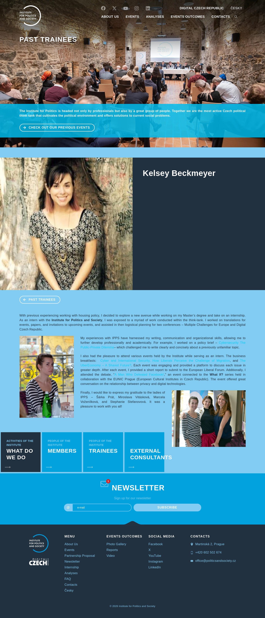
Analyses (155, 17)
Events (69, 550)
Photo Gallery (116, 544)
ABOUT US (110, 17)
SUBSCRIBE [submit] (167, 507)
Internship (72, 567)
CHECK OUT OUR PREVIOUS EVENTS (55, 127)
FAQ (68, 579)
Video (111, 555)
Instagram (155, 561)
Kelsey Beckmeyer (179, 173)
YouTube (154, 555)
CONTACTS (220, 17)
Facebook (155, 544)
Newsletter (72, 561)
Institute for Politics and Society (137, 606)
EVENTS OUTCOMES (188, 17)
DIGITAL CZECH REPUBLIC (202, 8)
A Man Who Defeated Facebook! (139, 374)
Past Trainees (48, 39)
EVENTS (132, 17)
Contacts (71, 584)
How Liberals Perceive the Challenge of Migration (191, 360)
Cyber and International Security (125, 360)
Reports (112, 550)
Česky (236, 8)
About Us (71, 544)
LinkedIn (154, 567)
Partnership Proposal (80, 555)
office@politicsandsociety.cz (213, 560)
